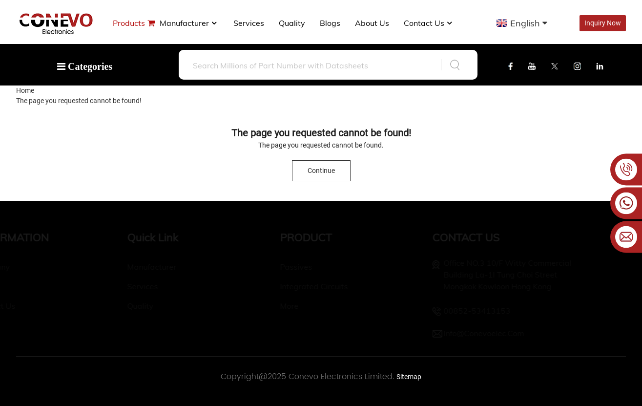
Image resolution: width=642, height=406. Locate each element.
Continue (321, 170)
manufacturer (189, 23)
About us (372, 23)
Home (25, 90)
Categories (84, 66)
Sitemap (408, 377)
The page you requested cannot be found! (79, 101)
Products (129, 23)
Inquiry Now (602, 23)
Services (248, 23)
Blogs (330, 23)
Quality (292, 23)
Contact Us (429, 23)
